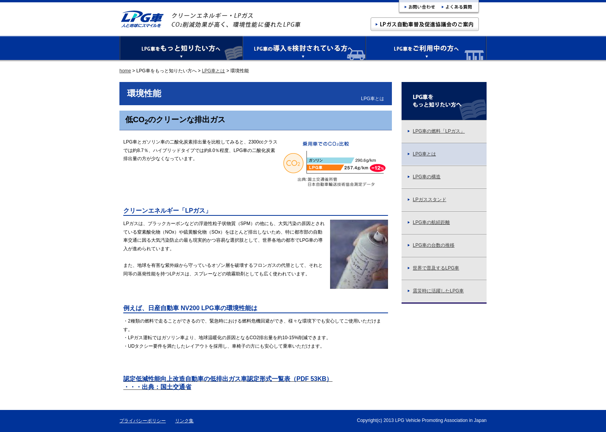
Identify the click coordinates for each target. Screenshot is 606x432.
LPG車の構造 (424, 176)
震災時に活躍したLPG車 (435, 291)
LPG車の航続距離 (428, 222)
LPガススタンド (426, 199)
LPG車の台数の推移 (430, 245)
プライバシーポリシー (142, 420)
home (125, 70)
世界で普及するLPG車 (433, 268)
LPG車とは (213, 70)
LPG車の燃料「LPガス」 (436, 131)
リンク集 (184, 420)
